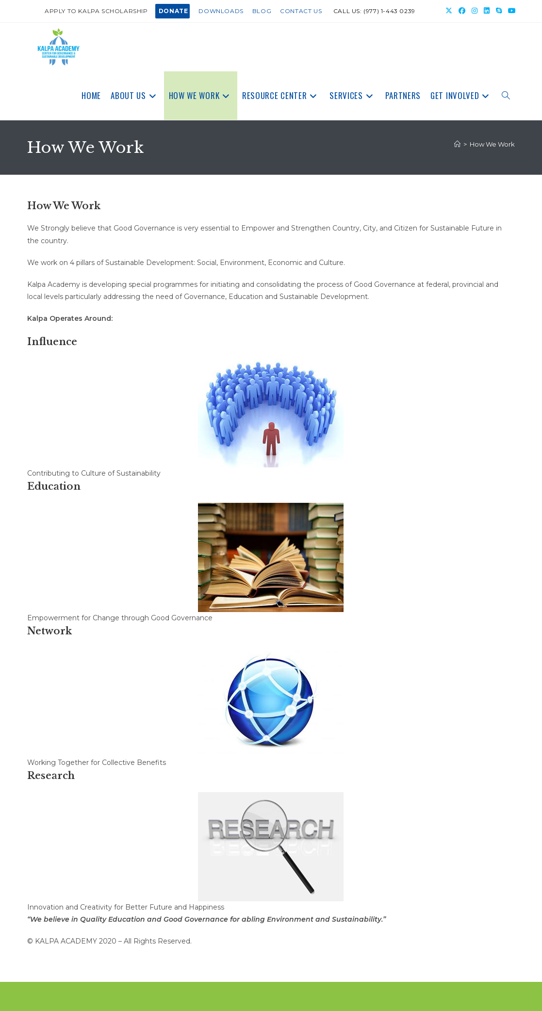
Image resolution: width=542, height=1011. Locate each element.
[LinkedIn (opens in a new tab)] (487, 11)
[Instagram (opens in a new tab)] (475, 11)
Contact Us (301, 11)
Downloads (220, 11)
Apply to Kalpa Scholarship (96, 11)
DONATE (173, 11)
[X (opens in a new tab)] (449, 11)
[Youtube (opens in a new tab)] (510, 11)
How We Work (492, 144)
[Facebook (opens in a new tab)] (462, 11)
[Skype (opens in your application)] (499, 11)
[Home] (457, 144)
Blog (261, 11)
